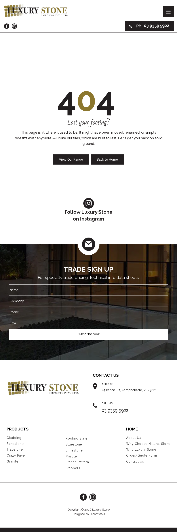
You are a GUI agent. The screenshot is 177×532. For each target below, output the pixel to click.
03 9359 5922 (149, 26)
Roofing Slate (77, 438)
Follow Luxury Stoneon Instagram (88, 210)
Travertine (15, 449)
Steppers (73, 468)
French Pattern (77, 462)
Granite (12, 461)
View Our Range (71, 159)
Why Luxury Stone (141, 449)
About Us (133, 438)
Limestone (74, 450)
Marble (71, 456)
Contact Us (135, 461)
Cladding (14, 438)
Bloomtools (97, 514)
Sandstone (15, 444)
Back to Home (107, 159)
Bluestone (74, 444)
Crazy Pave (16, 455)
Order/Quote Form (141, 455)
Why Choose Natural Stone (148, 444)
